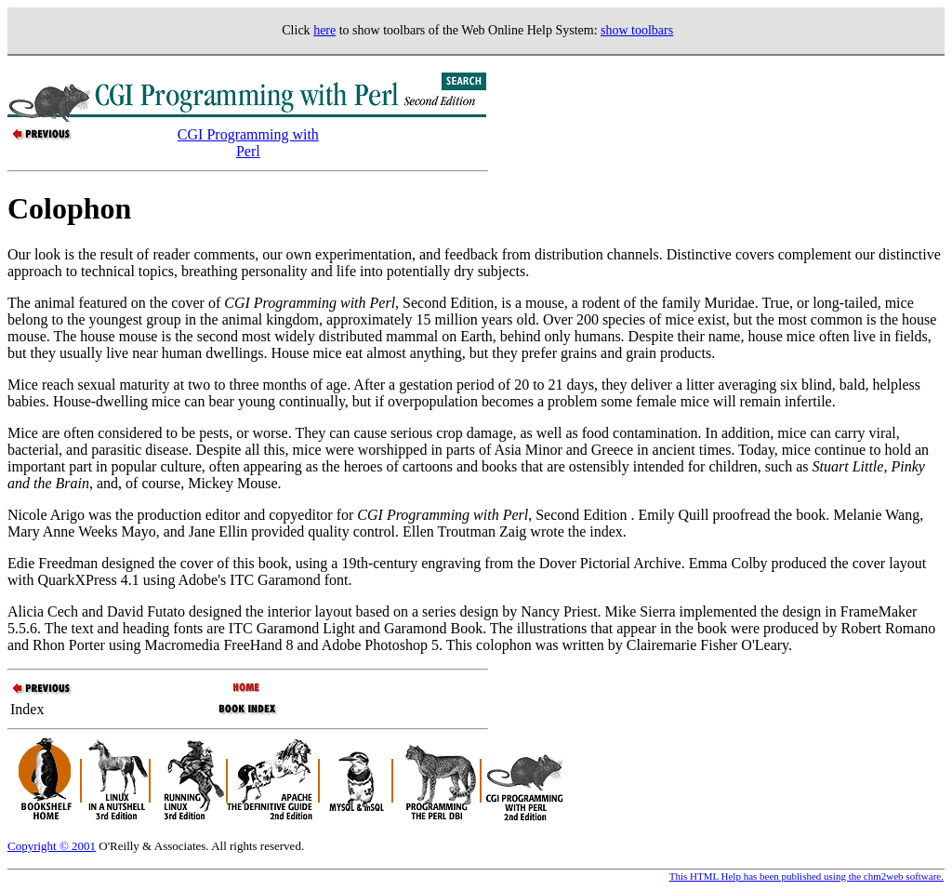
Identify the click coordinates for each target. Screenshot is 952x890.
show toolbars (637, 30)
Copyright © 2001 (51, 846)
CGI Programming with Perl (248, 142)
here (324, 30)
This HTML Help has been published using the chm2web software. (806, 876)
